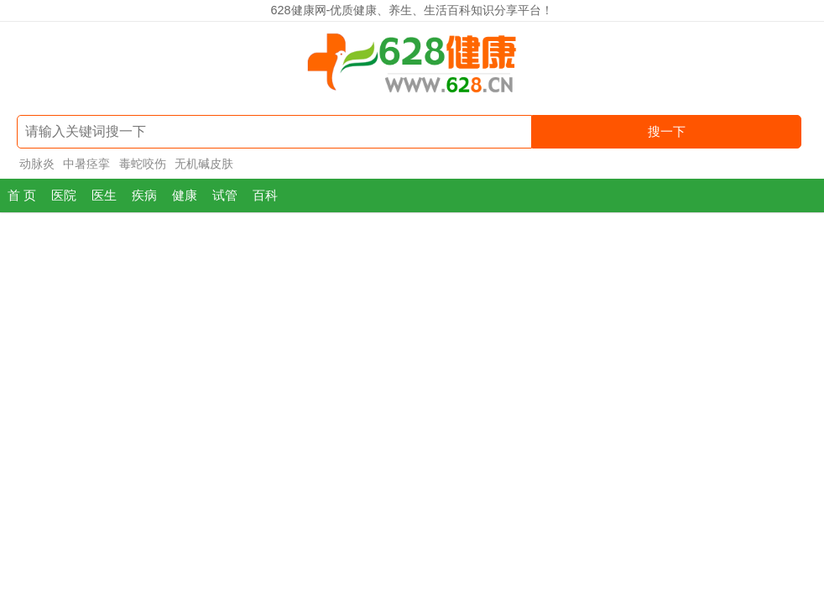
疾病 (144, 195)
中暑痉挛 (86, 163)
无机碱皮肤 (204, 163)
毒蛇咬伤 (142, 163)
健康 (184, 195)
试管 (224, 195)
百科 (265, 195)
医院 (63, 195)
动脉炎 (37, 163)
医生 (104, 195)
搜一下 (667, 131)
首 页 (22, 195)
